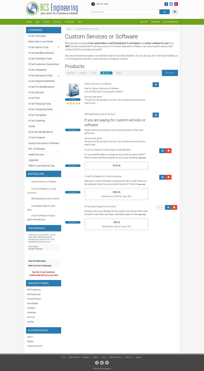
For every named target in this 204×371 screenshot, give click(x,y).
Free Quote (69, 22)
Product (83, 73)
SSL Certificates (36, 148)
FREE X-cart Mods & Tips (41, 165)
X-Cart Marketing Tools (40, 75)
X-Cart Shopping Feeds (40, 109)
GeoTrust (31, 317)
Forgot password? (35, 346)
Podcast (46, 22)
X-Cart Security (36, 92)
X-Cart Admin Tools (38, 47)
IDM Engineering (33, 294)
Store (80, 22)
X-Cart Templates (37, 115)
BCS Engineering (34, 290)
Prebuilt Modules (115, 357)
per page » (169, 73)
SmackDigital (32, 303)
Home (69, 29)
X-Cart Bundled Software (41, 52)
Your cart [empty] (170, 22)
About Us (128, 357)
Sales (119, 73)
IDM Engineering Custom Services (99, 114)
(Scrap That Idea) (35, 249)
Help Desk (96, 91)
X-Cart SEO (34, 98)
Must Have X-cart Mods (40, 41)
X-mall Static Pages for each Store (100, 206)
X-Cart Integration (37, 69)
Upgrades (33, 160)
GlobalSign (31, 312)
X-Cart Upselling (36, 120)
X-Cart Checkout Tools (40, 58)
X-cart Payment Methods (41, 81)
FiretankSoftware (34, 299)
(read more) (142, 158)
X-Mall (31, 126)
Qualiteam (31, 308)
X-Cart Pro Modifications (41, 86)
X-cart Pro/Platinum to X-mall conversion (103, 176)
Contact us (57, 22)
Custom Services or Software (97, 84)
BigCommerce (74, 357)
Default (106, 73)
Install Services (36, 154)
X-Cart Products (36, 137)
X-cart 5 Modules (37, 36)
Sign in (143, 22)
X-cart (63, 357)
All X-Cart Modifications (40, 132)
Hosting (29, 22)
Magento (86, 357)
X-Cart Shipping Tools (39, 103)
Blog (37, 22)
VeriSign (30, 322)
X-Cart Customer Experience (43, 64)
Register (155, 22)
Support (138, 357)
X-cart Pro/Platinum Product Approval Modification (107, 150)
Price (94, 73)
